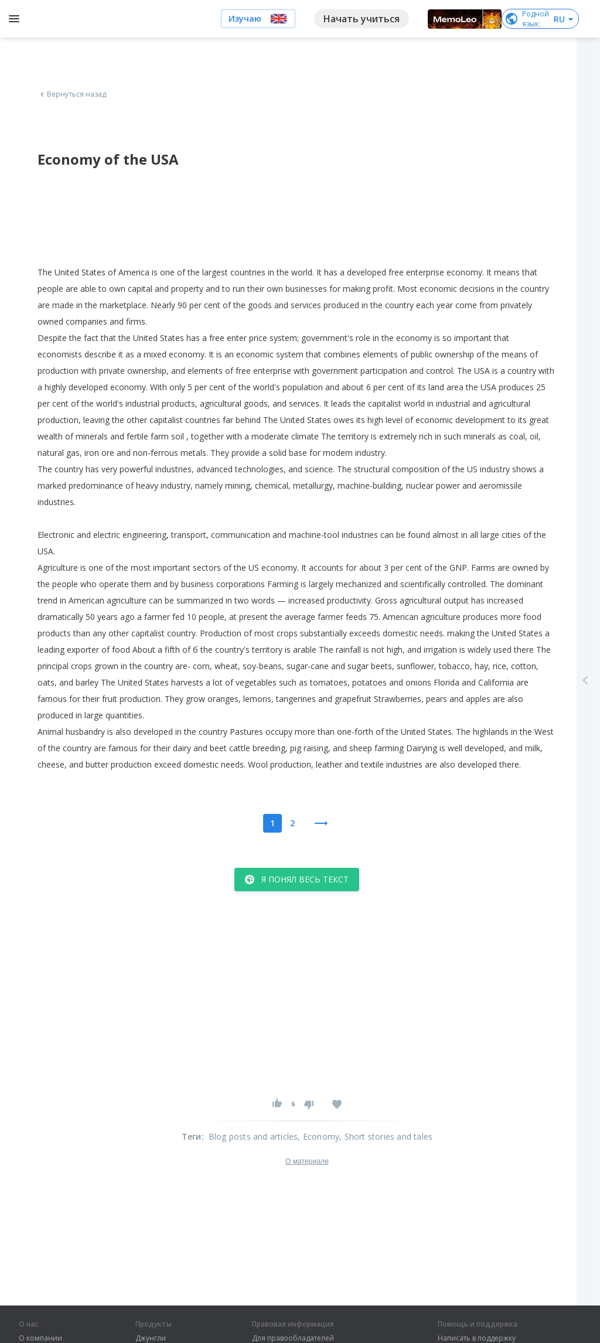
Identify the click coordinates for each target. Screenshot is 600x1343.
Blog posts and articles (253, 1136)
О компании (40, 1338)
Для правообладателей (293, 1338)
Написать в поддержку (477, 1338)
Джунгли (150, 1338)
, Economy (318, 1136)
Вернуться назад (72, 94)
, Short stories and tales (385, 1136)
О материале (307, 1161)
